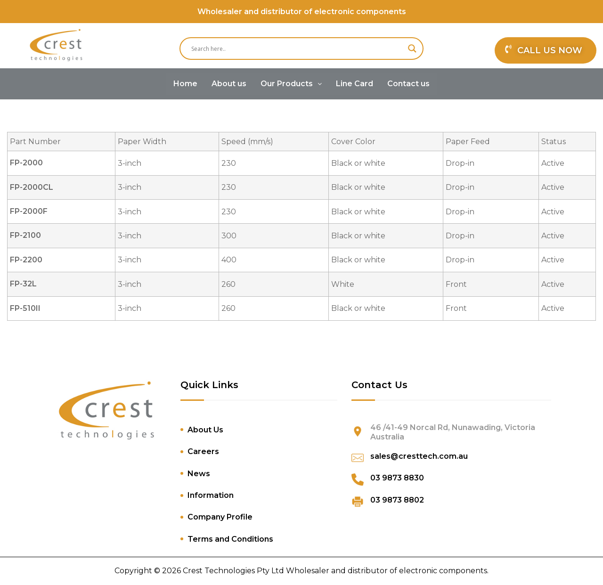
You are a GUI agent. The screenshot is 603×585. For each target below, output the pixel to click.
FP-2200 (26, 259)
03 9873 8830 (397, 477)
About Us (205, 429)
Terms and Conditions (230, 539)
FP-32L (23, 283)
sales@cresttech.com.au (419, 456)
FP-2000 (26, 162)
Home (185, 83)
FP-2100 (25, 235)
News (198, 473)
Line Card (354, 83)
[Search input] (297, 48)
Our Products (291, 83)
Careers (203, 451)
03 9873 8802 (397, 500)
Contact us (408, 83)
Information (210, 495)
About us (229, 83)
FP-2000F (29, 211)
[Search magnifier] (412, 48)
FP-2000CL (31, 187)
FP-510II (25, 308)
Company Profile (220, 516)
